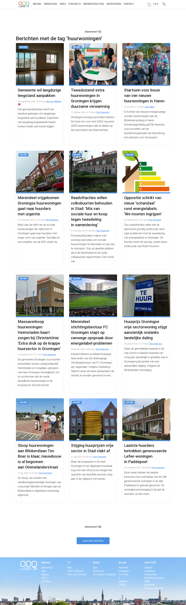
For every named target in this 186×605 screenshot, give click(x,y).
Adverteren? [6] (93, 526)
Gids (69, 567)
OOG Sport (98, 571)
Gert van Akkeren (54, 101)
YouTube (123, 574)
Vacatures (149, 571)
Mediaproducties (93, 4)
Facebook (124, 567)
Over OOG (150, 562)
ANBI (147, 581)
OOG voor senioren (77, 574)
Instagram (124, 571)
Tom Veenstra (102, 112)
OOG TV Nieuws (75, 571)
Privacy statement (154, 588)
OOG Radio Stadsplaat (104, 574)
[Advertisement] (93, 20)
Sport (44, 578)
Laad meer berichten (92, 540)
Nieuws (37, 4)
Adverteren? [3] (93, 31)
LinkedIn (123, 581)
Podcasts (75, 4)
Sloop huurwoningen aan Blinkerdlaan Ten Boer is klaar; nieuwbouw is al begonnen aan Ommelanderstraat (39, 456)
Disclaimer (149, 584)
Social (122, 562)
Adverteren (114, 4)
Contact (129, 4)
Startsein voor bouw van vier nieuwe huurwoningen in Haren (144, 95)
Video (63, 4)
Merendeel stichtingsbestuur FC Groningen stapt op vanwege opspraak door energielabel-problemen (92, 332)
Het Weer (46, 581)
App (44, 571)
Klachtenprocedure (154, 578)
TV (69, 562)
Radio (96, 562)
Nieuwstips (47, 567)
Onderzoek (50, 4)
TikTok (122, 584)
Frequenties (150, 574)
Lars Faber (149, 107)
